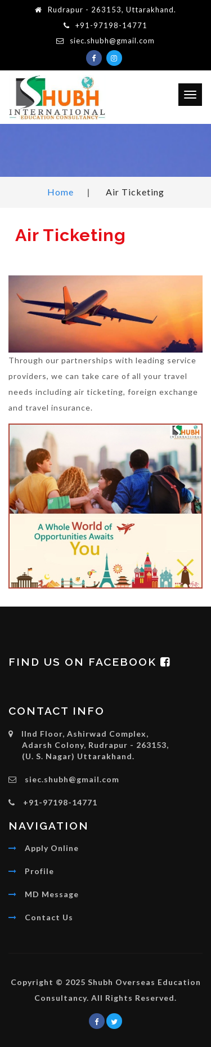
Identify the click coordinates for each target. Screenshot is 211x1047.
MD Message (52, 894)
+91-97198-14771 (111, 25)
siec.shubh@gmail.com (112, 40)
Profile (39, 871)
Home (60, 191)
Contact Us (49, 917)
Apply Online (52, 848)
